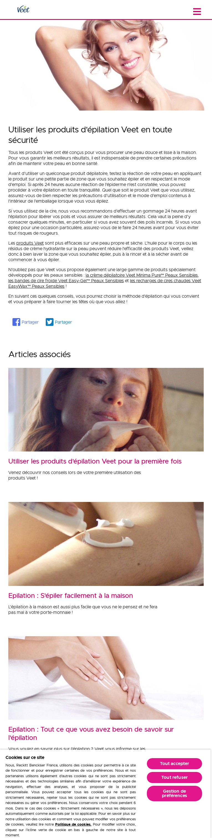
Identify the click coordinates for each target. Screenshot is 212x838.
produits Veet (30, 243)
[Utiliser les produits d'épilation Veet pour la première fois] (106, 458)
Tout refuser (174, 777)
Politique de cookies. (73, 824)
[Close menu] (197, 11)
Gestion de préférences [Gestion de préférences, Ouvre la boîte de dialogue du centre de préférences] (174, 793)
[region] (105, 793)
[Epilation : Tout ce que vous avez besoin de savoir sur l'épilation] (106, 731)
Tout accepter (174, 763)
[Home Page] (23, 9)
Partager (30, 322)
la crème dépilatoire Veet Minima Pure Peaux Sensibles (142, 275)
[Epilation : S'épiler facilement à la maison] (106, 593)
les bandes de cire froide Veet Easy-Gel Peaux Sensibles (66, 281)
